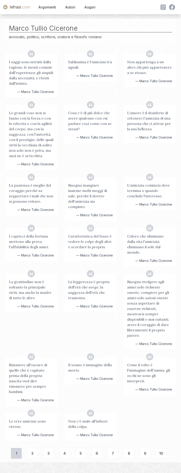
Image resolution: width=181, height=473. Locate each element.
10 (161, 453)
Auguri (89, 7)
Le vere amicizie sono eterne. (27, 424)
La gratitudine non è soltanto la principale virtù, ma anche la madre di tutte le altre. (30, 290)
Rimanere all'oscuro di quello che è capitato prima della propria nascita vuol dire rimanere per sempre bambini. (28, 378)
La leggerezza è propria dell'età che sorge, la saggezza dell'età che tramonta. (88, 290)
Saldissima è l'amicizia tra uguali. (90, 64)
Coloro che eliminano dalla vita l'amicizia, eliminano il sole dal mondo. (145, 244)
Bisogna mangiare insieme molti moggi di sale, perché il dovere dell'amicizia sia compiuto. (87, 196)
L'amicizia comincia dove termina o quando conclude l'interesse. (148, 190)
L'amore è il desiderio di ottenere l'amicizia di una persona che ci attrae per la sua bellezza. (149, 121)
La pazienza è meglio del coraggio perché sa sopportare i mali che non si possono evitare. (31, 193)
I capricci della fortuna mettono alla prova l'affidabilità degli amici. (29, 241)
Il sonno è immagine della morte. (90, 367)
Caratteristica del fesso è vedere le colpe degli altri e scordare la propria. (90, 241)
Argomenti (47, 7)
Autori (70, 7)
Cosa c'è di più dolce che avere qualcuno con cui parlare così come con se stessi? (90, 121)
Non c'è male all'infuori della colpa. (87, 424)
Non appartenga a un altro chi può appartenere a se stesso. (149, 67)
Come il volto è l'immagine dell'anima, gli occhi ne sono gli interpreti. (148, 373)
